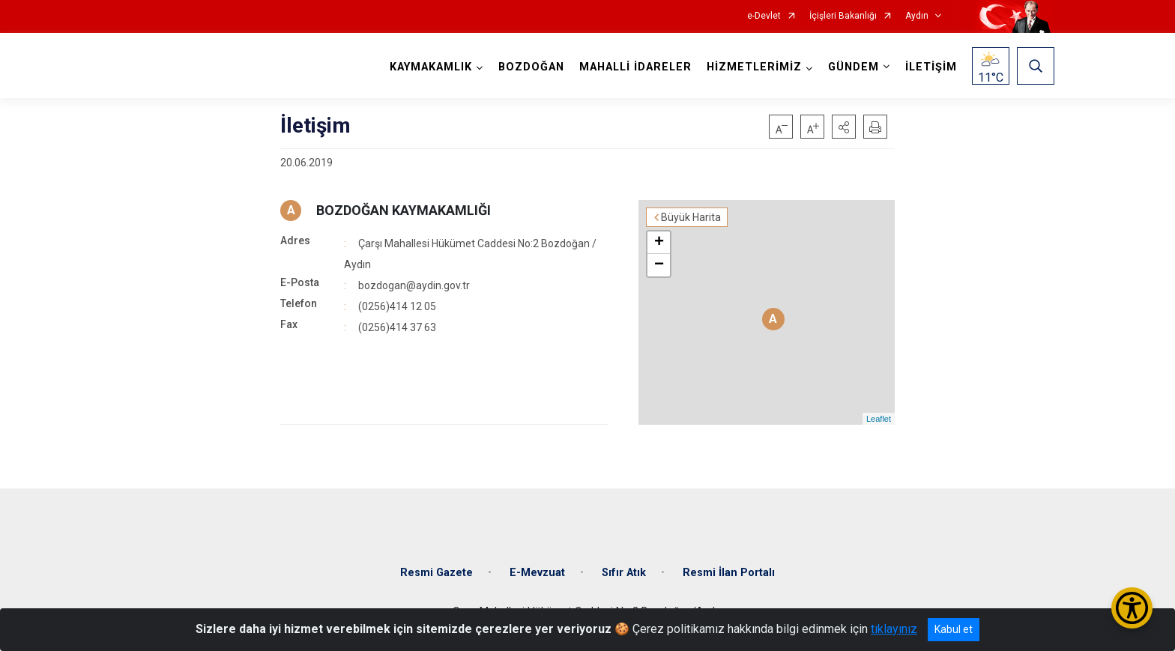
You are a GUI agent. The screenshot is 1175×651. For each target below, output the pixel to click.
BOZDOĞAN (531, 67)
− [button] (659, 265)
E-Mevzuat (537, 572)
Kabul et (953, 629)
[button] (844, 127)
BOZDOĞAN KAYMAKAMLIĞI (403, 210)
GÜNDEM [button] (853, 67)
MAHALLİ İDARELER (635, 67)
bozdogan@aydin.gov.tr (414, 285)
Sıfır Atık (624, 572)
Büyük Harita (691, 217)
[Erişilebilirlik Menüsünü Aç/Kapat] (1132, 608)
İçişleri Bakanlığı (843, 16)
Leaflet (878, 418)
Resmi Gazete (436, 572)
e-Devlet (764, 16)
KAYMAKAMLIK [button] (431, 67)
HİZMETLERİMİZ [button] (754, 67)
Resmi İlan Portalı (729, 572)
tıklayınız (894, 629)
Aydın (916, 16)
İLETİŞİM (931, 67)
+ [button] (659, 242)
